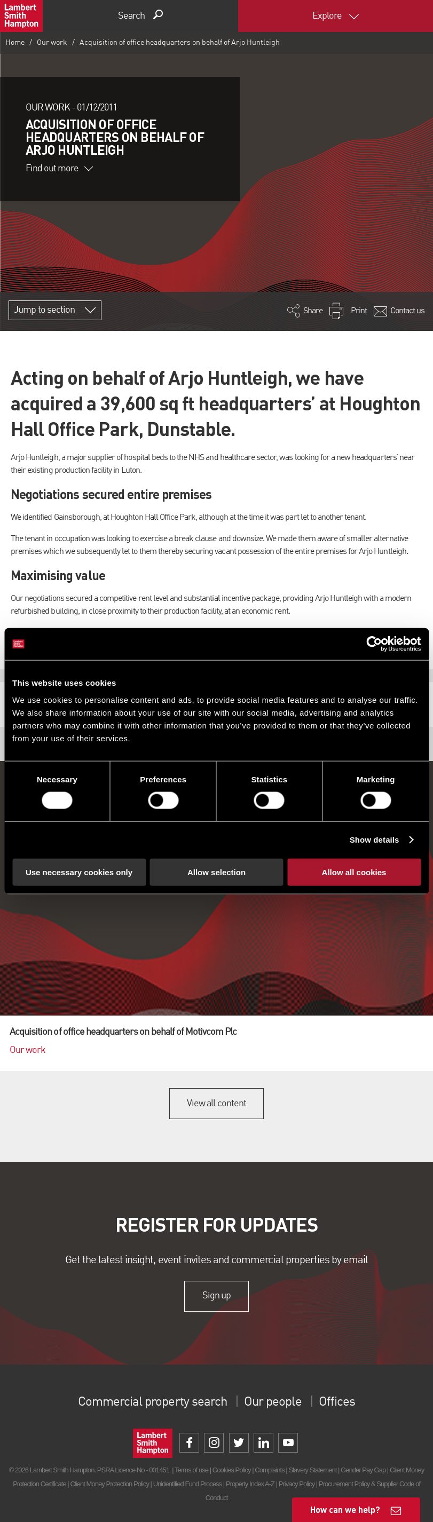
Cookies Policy (231, 1470)
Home (15, 42)
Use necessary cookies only (79, 871)
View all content (216, 1103)
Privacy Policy (296, 1484)
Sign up (216, 1296)
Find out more (59, 168)
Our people (272, 1402)
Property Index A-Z (250, 1484)
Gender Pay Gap (363, 1470)
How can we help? (345, 1509)
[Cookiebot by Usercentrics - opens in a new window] (374, 644)
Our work (52, 42)
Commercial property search (152, 1402)
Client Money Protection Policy (109, 1484)
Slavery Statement (312, 1470)
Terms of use (191, 1470)
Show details (374, 839)
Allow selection (216, 871)
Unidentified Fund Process (187, 1484)
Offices (337, 1402)
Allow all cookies (354, 871)
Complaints (269, 1470)
